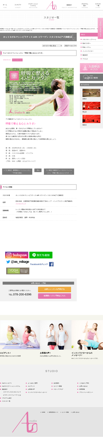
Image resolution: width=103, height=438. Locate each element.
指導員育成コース (53, 412)
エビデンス (31, 386)
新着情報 (59, 28)
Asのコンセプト (7, 383)
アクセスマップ (21, 203)
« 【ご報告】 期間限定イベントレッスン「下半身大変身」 (17, 171)
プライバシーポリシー (86, 392)
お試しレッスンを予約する (54, 289)
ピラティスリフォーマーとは (12, 395)
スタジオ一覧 (9, 28)
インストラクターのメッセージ (37, 392)
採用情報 (82, 389)
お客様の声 (31, 389)
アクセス (85, 59)
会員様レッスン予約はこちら (54, 296)
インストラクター (88, 51)
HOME (2, 28)
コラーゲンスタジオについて (12, 392)
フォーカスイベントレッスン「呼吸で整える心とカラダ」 (23, 53)
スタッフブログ (58, 389)
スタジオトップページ (89, 39)
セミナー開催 (58, 386)
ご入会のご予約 (84, 383)
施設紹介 (85, 55)
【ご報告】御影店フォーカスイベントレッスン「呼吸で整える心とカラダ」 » (59, 171)
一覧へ (38, 170)
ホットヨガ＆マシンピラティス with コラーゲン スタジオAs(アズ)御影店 (34, 28)
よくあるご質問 (32, 383)
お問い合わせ (83, 386)
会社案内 (56, 383)
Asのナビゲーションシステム (11, 386)
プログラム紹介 (7, 398)
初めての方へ (87, 43)
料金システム (87, 47)
